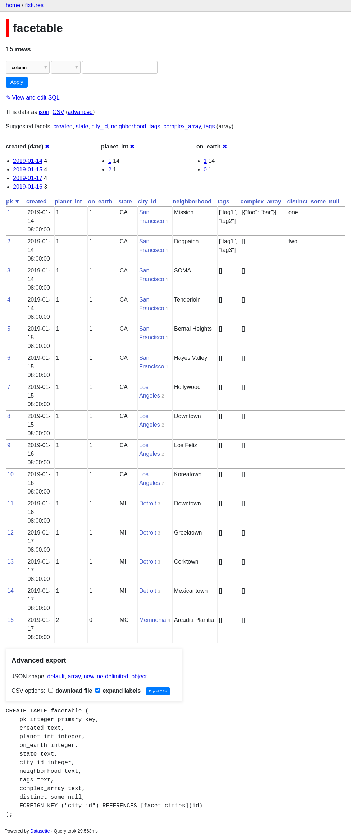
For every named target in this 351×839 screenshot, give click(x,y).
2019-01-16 (27, 187)
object (139, 676)
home (13, 5)
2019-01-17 (27, 178)
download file (70, 691)
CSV (58, 112)
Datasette (40, 831)
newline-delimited (106, 676)
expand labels (118, 691)
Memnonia (152, 620)
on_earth (100, 201)
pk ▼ (13, 201)
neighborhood (128, 126)
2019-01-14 (27, 161)
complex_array (182, 126)
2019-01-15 (27, 169)
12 (10, 532)
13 (10, 562)
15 (10, 620)
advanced (80, 112)
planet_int (68, 201)
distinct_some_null (313, 201)
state (82, 126)
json (44, 112)
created (63, 126)
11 (10, 503)
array (74, 676)
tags (154, 126)
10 (10, 474)
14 (10, 591)
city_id (99, 126)
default (56, 676)
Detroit (147, 503)
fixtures (34, 5)
